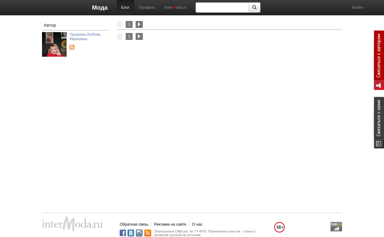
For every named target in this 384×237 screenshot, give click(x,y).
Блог (125, 7)
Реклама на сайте (170, 224)
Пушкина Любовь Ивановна (85, 36)
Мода (100, 7)
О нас (197, 224)
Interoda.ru (175, 7)
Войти (357, 7)
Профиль (147, 7)
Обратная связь (134, 224)
